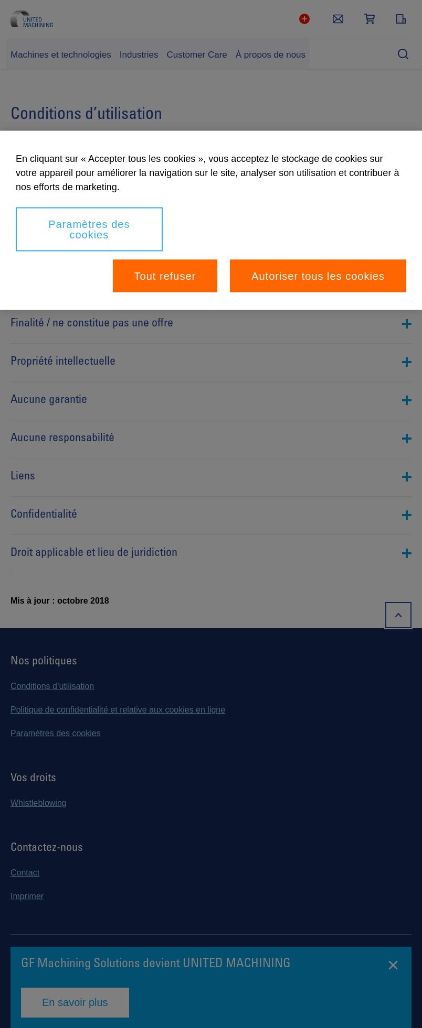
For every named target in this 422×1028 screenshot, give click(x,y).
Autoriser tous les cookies (318, 276)
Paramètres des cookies (89, 229)
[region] (211, 220)
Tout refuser (165, 276)
